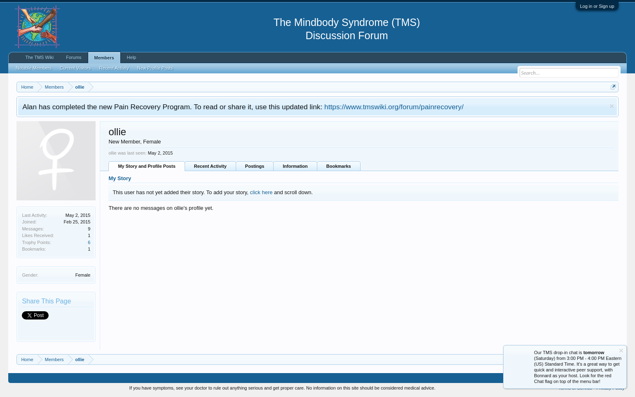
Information (295, 166)
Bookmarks (338, 166)
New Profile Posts (155, 68)
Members (104, 57)
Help (131, 57)
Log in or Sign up (597, 6)
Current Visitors (75, 68)
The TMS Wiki (39, 57)
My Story (119, 178)
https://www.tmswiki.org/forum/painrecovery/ (394, 107)
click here (261, 192)
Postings (254, 166)
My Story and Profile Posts (146, 166)
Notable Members (34, 68)
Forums (73, 57)
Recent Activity (210, 166)
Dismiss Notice (612, 106)
